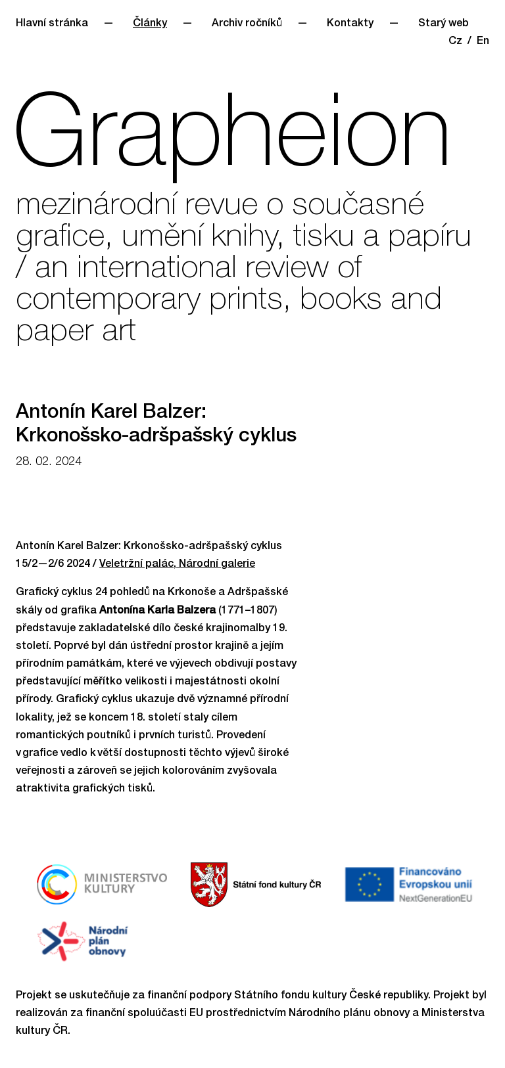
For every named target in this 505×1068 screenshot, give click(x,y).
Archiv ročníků (247, 24)
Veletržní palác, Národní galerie (177, 565)
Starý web (443, 24)
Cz (455, 42)
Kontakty (350, 24)
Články (150, 24)
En (483, 42)
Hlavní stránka (52, 24)
